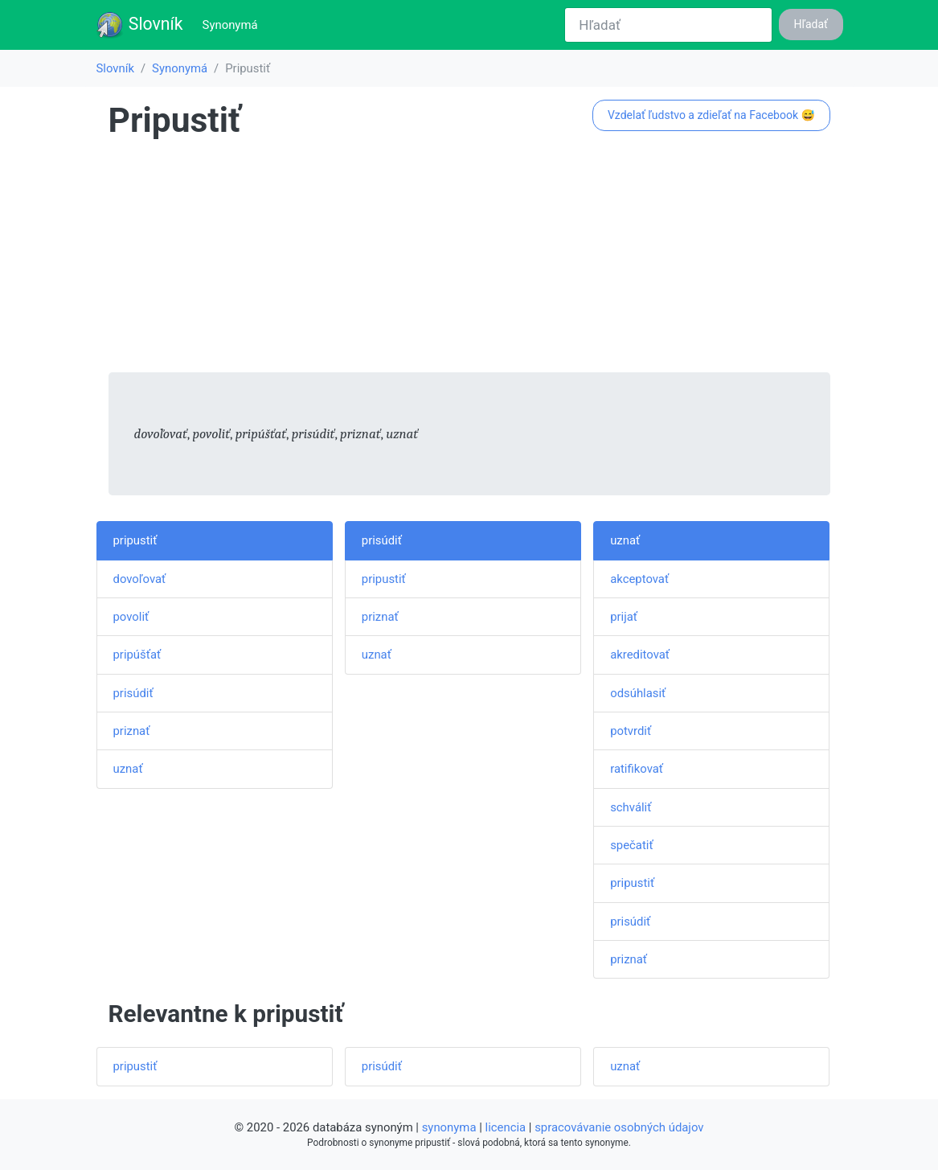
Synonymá (233, 23)
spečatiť (631, 845)
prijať (623, 617)
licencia (505, 1127)
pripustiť (135, 540)
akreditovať (640, 654)
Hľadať (811, 24)
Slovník (139, 24)
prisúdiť (133, 693)
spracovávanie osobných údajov (619, 1127)
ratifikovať (636, 769)
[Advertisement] (469, 259)
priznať (131, 731)
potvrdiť (630, 731)
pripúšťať (137, 654)
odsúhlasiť (638, 693)
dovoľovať (139, 579)
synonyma (449, 1127)
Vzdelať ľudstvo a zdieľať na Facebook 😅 (711, 115)
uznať (128, 769)
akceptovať (639, 579)
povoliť (131, 617)
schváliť (630, 807)
